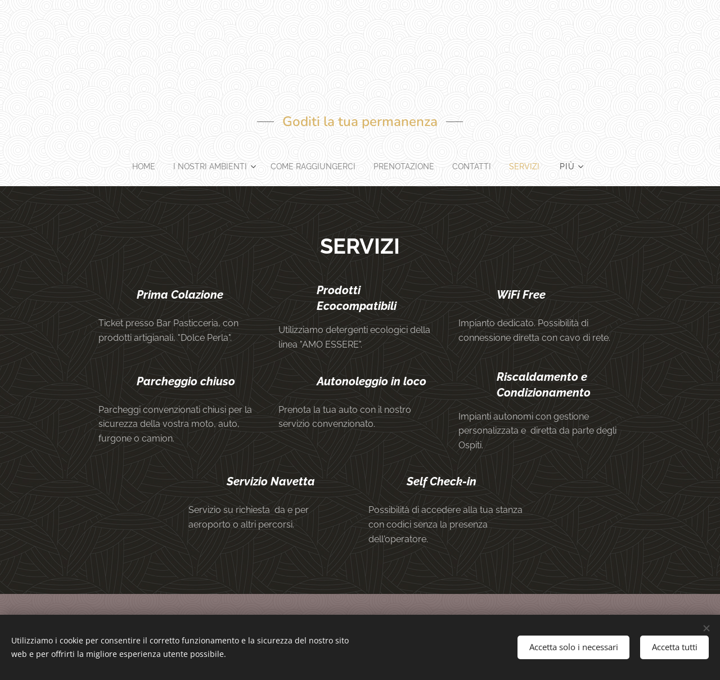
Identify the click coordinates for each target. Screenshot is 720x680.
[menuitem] (137, 166)
